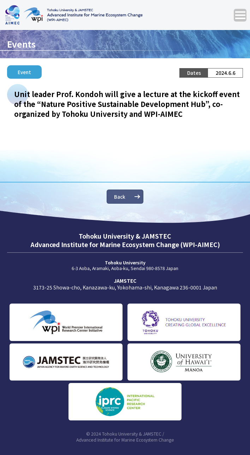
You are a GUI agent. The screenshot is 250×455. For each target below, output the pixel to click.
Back (119, 196)
